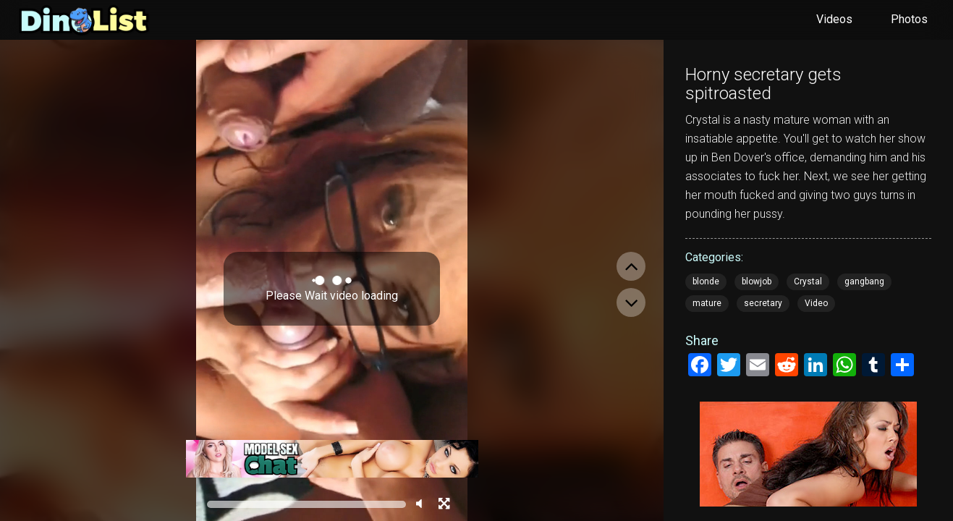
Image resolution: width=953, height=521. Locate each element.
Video (816, 303)
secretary (763, 303)
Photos (909, 19)
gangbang (864, 281)
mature (706, 303)
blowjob (756, 281)
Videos (834, 19)
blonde (705, 281)
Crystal (808, 281)
